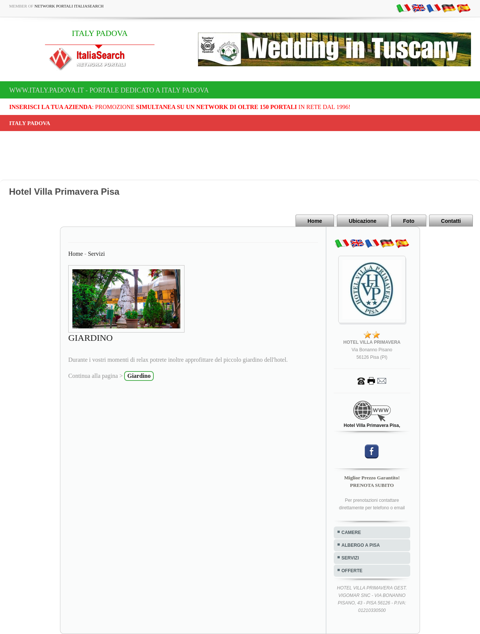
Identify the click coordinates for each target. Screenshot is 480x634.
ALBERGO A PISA (361, 545)
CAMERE (351, 532)
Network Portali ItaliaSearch (69, 6)
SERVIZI (350, 558)
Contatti (451, 221)
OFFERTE (352, 570)
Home (315, 221)
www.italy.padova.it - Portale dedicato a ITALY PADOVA (109, 90)
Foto (408, 221)
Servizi (96, 254)
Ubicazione (362, 221)
